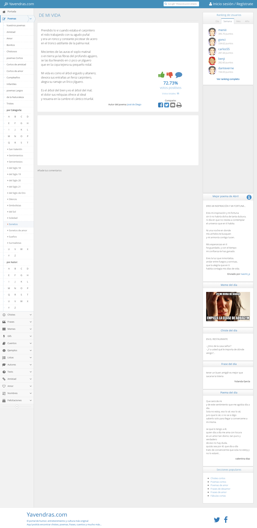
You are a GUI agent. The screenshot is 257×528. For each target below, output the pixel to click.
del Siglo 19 (14, 174)
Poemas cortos (218, 481)
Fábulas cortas (218, 495)
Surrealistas (14, 242)
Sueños (12, 236)
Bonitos (11, 45)
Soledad (12, 217)
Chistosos (12, 51)
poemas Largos (15, 90)
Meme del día (229, 285)
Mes (238, 21)
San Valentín (14, 149)
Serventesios (14, 161)
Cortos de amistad (16, 64)
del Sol (11, 211)
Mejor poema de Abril (226, 196)
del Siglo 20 (14, 180)
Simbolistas (14, 205)
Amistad (11, 32)
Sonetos (12, 224)
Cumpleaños (13, 77)
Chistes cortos (218, 478)
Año (247, 21)
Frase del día (229, 364)
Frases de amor (219, 492)
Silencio (12, 199)
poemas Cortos (15, 58)
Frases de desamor (220, 488)
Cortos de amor (15, 71)
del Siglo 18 (14, 168)
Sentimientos (15, 155)
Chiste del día (229, 330)
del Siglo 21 (14, 186)
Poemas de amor (219, 485)
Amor (9, 38)
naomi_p (245, 274)
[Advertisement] (117, 140)
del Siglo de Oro (16, 192)
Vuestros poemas (16, 25)
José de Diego (134, 104)
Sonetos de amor (17, 230)
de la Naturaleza (15, 97)
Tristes (10, 103)
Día (217, 21)
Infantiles (11, 84)
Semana (227, 21)
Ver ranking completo (228, 79)
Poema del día (228, 392)
